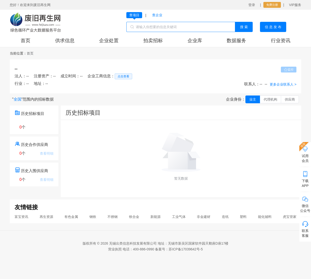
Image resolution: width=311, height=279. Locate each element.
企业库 (195, 40)
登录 (251, 5)
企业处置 (109, 40)
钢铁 (92, 217)
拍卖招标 (153, 40)
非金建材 (203, 217)
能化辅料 (265, 217)
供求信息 (65, 40)
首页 (25, 40)
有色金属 (71, 217)
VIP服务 (295, 5)
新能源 (155, 217)
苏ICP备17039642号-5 (186, 249)
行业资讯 (280, 40)
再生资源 (46, 217)
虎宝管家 (289, 217)
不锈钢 (112, 217)
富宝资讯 (21, 217)
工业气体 (179, 217)
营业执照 (115, 249)
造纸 (225, 217)
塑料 (243, 217)
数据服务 (236, 40)
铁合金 (134, 217)
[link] (30, 53)
